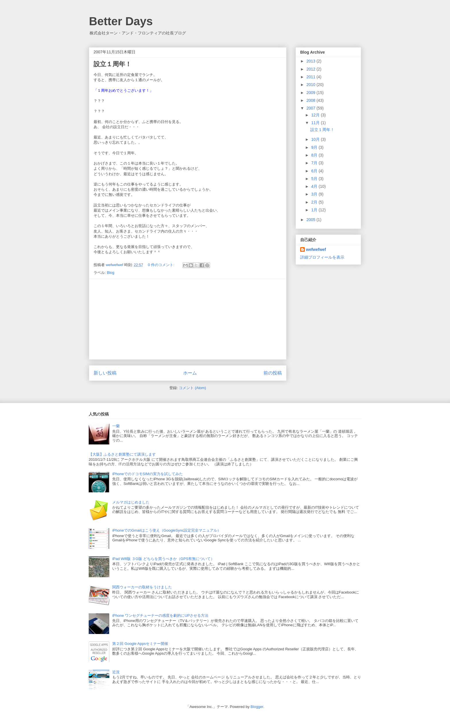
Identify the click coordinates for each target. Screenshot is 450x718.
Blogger (257, 707)
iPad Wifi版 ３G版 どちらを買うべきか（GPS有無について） (163, 559)
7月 (315, 163)
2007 (312, 108)
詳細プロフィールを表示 (322, 257)
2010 (312, 84)
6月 (315, 171)
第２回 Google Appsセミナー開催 (140, 643)
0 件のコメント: (161, 265)
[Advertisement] (188, 319)
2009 (312, 92)
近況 (116, 672)
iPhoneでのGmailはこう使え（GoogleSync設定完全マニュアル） (166, 530)
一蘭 (116, 426)
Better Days (121, 21)
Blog (110, 272)
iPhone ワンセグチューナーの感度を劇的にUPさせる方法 (160, 615)
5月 (315, 178)
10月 (316, 139)
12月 (316, 115)
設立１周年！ (112, 64)
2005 (312, 219)
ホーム (190, 372)
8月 (315, 155)
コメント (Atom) (192, 388)
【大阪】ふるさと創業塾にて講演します (122, 454)
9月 (315, 147)
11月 (316, 122)
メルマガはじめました (131, 502)
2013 (312, 61)
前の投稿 (272, 372)
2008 (312, 100)
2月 (315, 202)
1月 (315, 210)
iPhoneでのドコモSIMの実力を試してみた (147, 474)
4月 (315, 186)
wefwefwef (316, 249)
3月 (315, 194)
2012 (312, 69)
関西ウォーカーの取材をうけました (142, 587)
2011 (312, 77)
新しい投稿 (105, 372)
